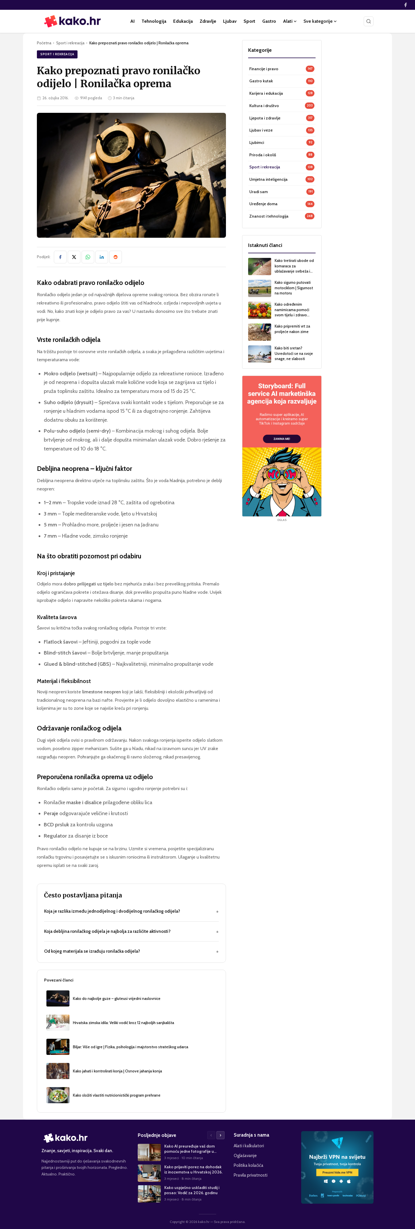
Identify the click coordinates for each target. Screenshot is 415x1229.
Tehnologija (154, 21)
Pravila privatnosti (250, 1175)
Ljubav (230, 21)
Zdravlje (208, 21)
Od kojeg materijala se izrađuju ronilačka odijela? (131, 951)
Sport (249, 21)
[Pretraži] (368, 21)
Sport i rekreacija (70, 43)
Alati (290, 21)
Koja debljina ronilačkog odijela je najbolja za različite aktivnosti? (131, 931)
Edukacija (183, 21)
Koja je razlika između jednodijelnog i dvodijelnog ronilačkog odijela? (131, 911)
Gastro (269, 21)
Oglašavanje (245, 1155)
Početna (44, 43)
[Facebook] (405, 4)
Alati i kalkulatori (249, 1145)
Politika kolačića (248, 1165)
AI (132, 21)
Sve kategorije (320, 21)
